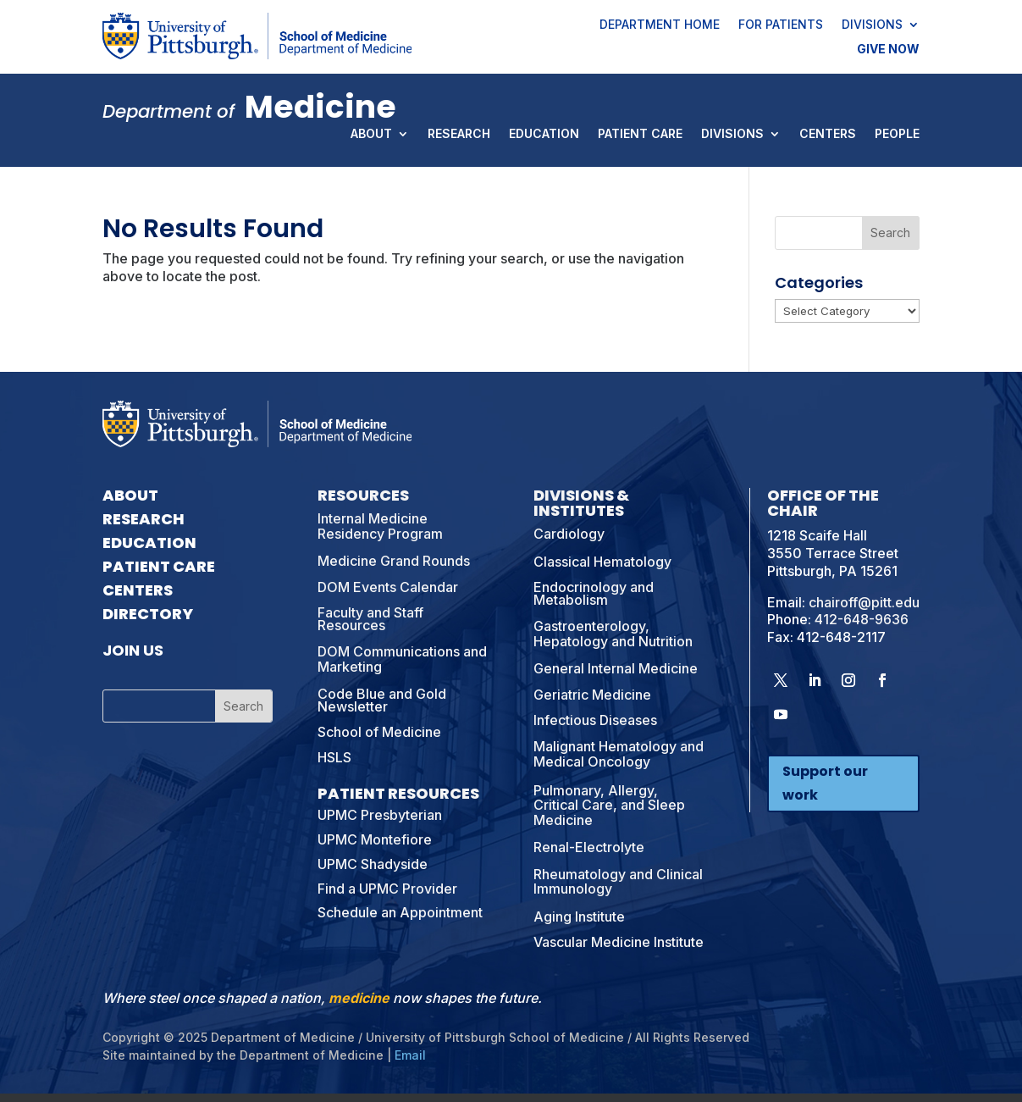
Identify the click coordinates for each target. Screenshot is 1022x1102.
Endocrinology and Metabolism (593, 593)
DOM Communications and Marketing (402, 659)
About (371, 135)
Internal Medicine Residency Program (380, 526)
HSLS (334, 757)
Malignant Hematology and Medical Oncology (618, 754)
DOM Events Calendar (388, 587)
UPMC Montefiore (375, 839)
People (897, 135)
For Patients (780, 25)
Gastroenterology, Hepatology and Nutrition (613, 633)
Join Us (132, 650)
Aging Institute (579, 916)
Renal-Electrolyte (588, 847)
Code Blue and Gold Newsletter (382, 699)
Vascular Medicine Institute (618, 941)
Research (459, 135)
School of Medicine (379, 731)
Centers (827, 135)
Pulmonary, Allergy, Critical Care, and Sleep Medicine (609, 805)
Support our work (825, 782)
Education (544, 135)
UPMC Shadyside (373, 864)
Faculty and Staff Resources (370, 618)
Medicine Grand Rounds (394, 560)
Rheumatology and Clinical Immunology (618, 882)
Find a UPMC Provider (387, 888)
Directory (147, 613)
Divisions (872, 25)
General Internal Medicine (615, 668)
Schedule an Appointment (400, 912)
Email (410, 1055)
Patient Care (640, 135)
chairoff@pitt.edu (864, 602)
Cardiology (569, 533)
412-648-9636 (862, 619)
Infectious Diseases (595, 720)
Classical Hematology (602, 561)
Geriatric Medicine (592, 694)
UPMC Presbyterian (380, 814)
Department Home (659, 25)
